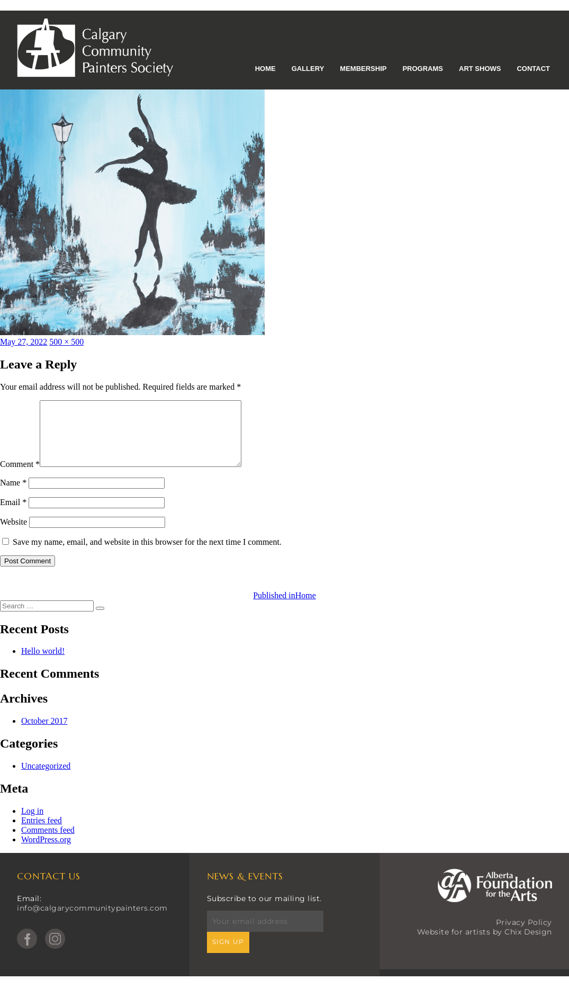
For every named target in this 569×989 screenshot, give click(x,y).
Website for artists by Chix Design (484, 944)
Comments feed (48, 842)
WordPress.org (46, 852)
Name (13, 495)
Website (13, 534)
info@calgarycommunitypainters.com (92, 920)
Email (13, 514)
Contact (533, 69)
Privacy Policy (524, 935)
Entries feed (41, 833)
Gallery (308, 69)
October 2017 (44, 733)
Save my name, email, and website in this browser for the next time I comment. (147, 554)
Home (265, 69)
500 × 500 (66, 341)
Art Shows (480, 69)
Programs (422, 69)
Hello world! (43, 663)
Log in (32, 823)
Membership (363, 69)
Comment (20, 476)
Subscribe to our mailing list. (264, 911)
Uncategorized (45, 778)
